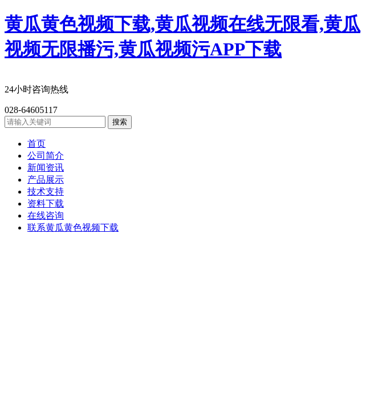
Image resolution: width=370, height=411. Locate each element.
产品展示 (45, 179)
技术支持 (45, 191)
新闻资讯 (45, 167)
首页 (36, 143)
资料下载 (45, 203)
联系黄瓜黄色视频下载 (73, 227)
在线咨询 (45, 215)
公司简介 (45, 155)
